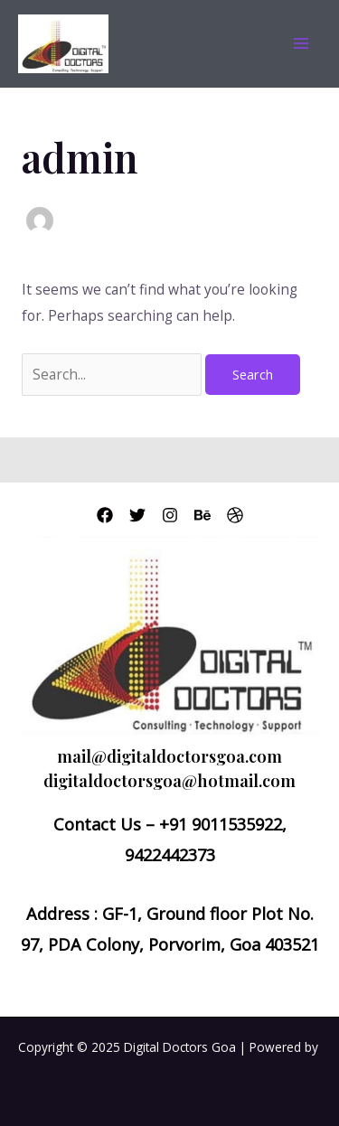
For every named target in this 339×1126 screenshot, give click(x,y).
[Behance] (202, 515)
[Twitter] (137, 515)
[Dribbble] (235, 515)
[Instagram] (170, 515)
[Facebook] (105, 515)
